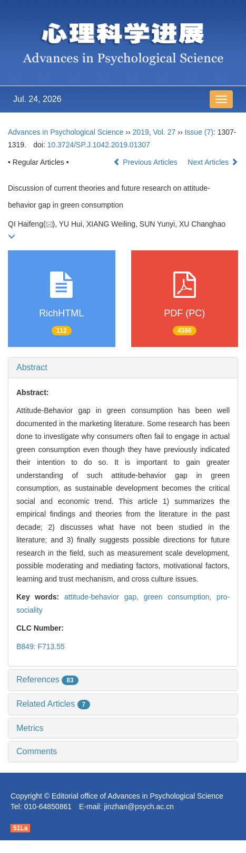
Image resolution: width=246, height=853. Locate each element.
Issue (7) (198, 132)
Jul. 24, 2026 (37, 99)
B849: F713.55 (40, 646)
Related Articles (53, 703)
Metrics (30, 728)
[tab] (123, 368)
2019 (141, 132)
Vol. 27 (164, 132)
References (47, 679)
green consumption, (180, 597)
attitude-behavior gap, (104, 597)
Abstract (31, 367)
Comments (36, 751)
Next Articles (213, 162)
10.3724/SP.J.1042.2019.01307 (98, 144)
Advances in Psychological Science (66, 132)
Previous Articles (146, 162)
